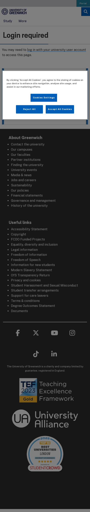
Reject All (29, 109)
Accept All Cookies (60, 109)
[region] (45, 95)
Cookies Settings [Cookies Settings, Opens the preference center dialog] (44, 97)
